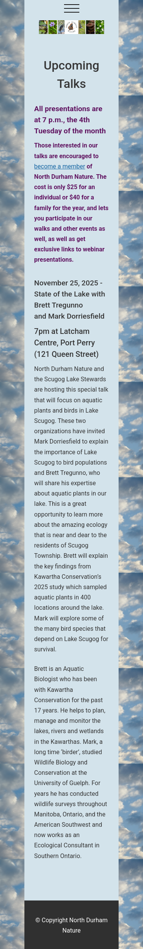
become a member (59, 166)
